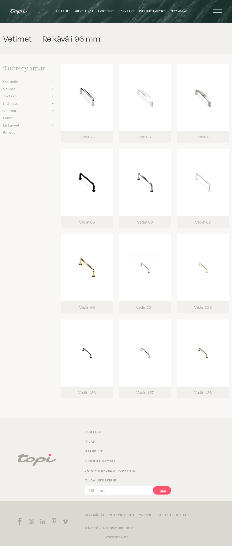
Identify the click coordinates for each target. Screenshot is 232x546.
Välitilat (9, 110)
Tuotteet (106, 10)
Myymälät (179, 10)
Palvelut (127, 10)
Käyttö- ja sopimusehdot (109, 528)
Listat (8, 117)
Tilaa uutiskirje (100, 480)
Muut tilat (84, 10)
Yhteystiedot (122, 515)
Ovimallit (11, 81)
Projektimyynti (152, 10)
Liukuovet (11, 125)
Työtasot (10, 96)
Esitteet (164, 515)
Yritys (145, 515)
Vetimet (10, 88)
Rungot (9, 132)
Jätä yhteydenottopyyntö (110, 470)
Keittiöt (63, 10)
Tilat (90, 441)
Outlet (182, 515)
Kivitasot (10, 103)
